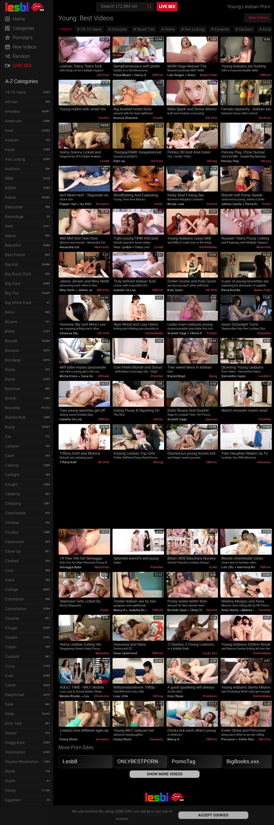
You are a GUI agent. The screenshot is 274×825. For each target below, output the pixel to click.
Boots (10, 369)
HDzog (212, 161)
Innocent (118, 29)
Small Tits (145, 29)
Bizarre (11, 322)
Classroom (14, 542)
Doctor (11, 733)
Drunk (10, 771)
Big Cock (13, 283)
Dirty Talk (13, 723)
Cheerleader (15, 513)
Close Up (13, 551)
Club (9, 570)
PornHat (157, 376)
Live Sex (22, 65)
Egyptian (13, 800)
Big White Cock (18, 302)
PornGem (210, 696)
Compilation (16, 608)
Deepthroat (14, 695)
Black (10, 331)
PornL (158, 204)
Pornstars (22, 37)
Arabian (12, 140)
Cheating (13, 503)
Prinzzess (228, 739)
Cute (9, 675)
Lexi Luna (90, 696)
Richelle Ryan (177, 610)
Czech (10, 685)
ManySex (102, 653)
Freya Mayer (122, 75)
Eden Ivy (119, 161)
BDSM (10, 188)
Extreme (221, 29)
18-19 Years (15, 92)
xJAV (213, 567)
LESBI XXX (29, 7)
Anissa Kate (196, 75)
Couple (11, 637)
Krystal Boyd (176, 376)
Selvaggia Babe (70, 567)
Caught (11, 484)
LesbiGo (264, 376)
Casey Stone (68, 739)
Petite (169, 29)
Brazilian (13, 388)
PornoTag (183, 761)
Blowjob (12, 350)
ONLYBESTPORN (137, 761)
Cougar (11, 628)
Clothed (12, 561)
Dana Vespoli (90, 376)
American (13, 121)
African (11, 102)
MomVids (102, 247)
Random (21, 56)
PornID (158, 118)
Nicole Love (175, 204)
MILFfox (103, 290)
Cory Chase (175, 696)
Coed (9, 580)
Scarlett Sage (177, 333)
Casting (12, 465)
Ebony (10, 790)
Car (8, 436)
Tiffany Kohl (68, 462)
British (11, 398)
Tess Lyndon (122, 247)
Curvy (10, 666)
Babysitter (14, 207)
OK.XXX (211, 118)
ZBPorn (157, 75)
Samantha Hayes (233, 376)
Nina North (68, 290)
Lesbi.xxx (209, 653)
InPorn (158, 419)
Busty (10, 427)
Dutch (10, 781)
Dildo (9, 714)
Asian (10, 149)
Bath (9, 226)
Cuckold (12, 656)
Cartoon (12, 446)
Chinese (12, 522)
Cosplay (12, 618)
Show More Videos (165, 774)
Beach (10, 235)
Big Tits (12, 293)
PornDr (104, 118)
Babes (10, 197)
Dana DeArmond (125, 653)
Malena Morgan (252, 610)
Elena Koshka (230, 290)
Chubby (11, 532)
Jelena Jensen (88, 290)
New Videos (24, 47)
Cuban (11, 647)
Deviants (102, 204)
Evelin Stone (247, 739)
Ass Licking (15, 159)
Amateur (12, 111)
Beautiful (13, 245)
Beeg (213, 376)
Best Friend (15, 255)
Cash (9, 455)
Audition (12, 169)
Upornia (211, 419)
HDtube (103, 376)
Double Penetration (22, 761)
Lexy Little (120, 696)
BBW (9, 178)
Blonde (11, 341)
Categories (23, 28)
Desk (9, 704)
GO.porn (103, 75)
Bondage (13, 360)
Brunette (12, 408)
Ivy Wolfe (86, 204)
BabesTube (208, 75)
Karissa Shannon (125, 118)
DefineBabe (208, 247)
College (11, 589)
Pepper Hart (68, 204)
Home (19, 19)
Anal (9, 130)
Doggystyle (15, 742)
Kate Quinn (175, 290)
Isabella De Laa (124, 290)
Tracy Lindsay (144, 247)
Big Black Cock (18, 274)
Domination (15, 752)
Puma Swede (254, 204)
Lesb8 (104, 161)
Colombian (14, 599)
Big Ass (11, 264)
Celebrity (13, 494)
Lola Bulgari (176, 75)
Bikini (10, 312)
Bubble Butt (15, 417)
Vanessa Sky (69, 333)
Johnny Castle (231, 204)
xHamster (101, 696)
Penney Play (230, 161)
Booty (10, 379)
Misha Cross (69, 376)
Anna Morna (230, 610)
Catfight (12, 475)
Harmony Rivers (248, 567)
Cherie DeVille (199, 333)
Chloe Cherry (198, 610)
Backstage (14, 216)
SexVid (212, 204)
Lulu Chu (228, 567)
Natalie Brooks (70, 696)
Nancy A (139, 75)
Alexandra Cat (69, 247)
